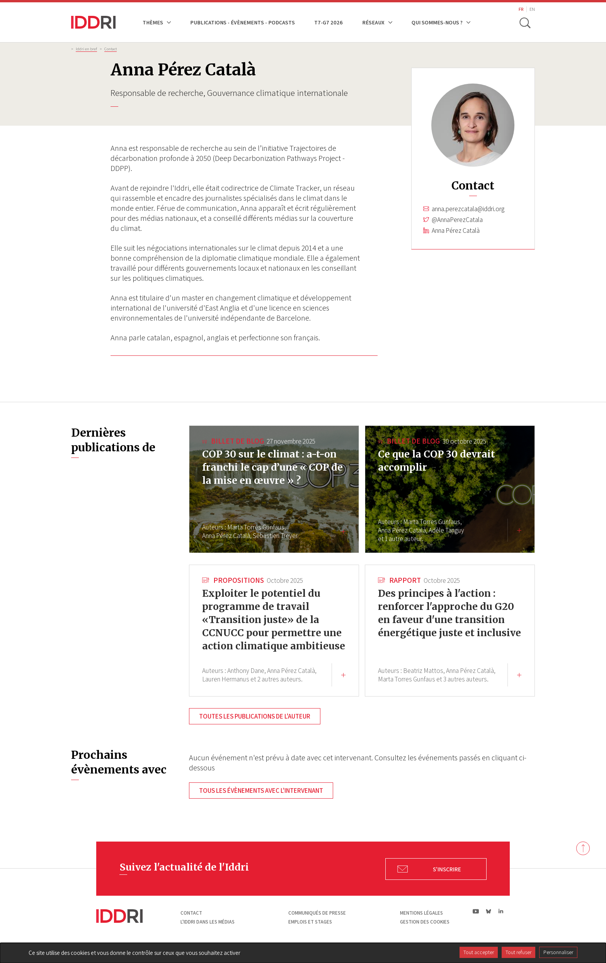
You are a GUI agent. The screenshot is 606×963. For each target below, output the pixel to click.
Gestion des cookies (424, 935)
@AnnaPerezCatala (457, 220)
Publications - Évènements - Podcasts (242, 22)
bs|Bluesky (489, 924)
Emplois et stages (310, 935)
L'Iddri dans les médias (207, 935)
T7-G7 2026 (328, 22)
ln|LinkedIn (500, 924)
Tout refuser (518, 952)
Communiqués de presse (317, 926)
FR (521, 9)
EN (532, 9)
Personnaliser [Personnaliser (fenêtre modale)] (558, 952)
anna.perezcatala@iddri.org (468, 209)
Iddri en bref (86, 48)
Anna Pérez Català (456, 230)
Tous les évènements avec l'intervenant (261, 803)
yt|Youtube (476, 924)
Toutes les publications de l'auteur (254, 729)
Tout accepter (478, 952)
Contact (110, 48)
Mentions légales (421, 926)
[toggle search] (524, 22)
